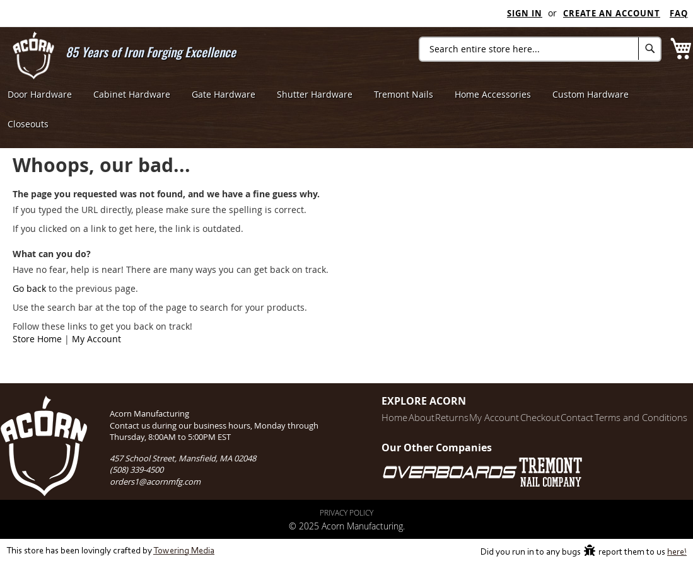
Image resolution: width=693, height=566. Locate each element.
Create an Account (611, 13)
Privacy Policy (346, 512)
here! (677, 552)
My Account (96, 339)
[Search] (649, 48)
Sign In (524, 13)
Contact (568, 417)
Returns (423, 417)
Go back (29, 288)
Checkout (525, 417)
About (386, 417)
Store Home (37, 339)
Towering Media (183, 551)
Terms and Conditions (639, 417)
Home (353, 417)
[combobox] (540, 49)
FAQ (679, 13)
